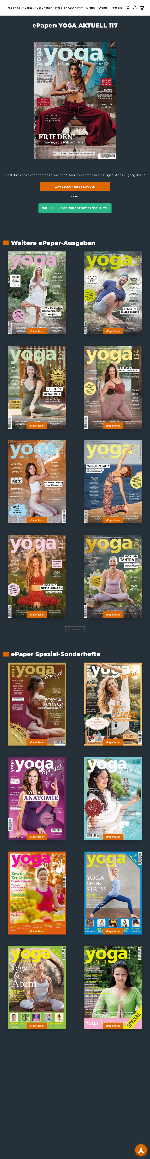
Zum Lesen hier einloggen (75, 186)
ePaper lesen (36, 331)
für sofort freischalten (75, 208)
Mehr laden (75, 629)
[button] (128, 7)
